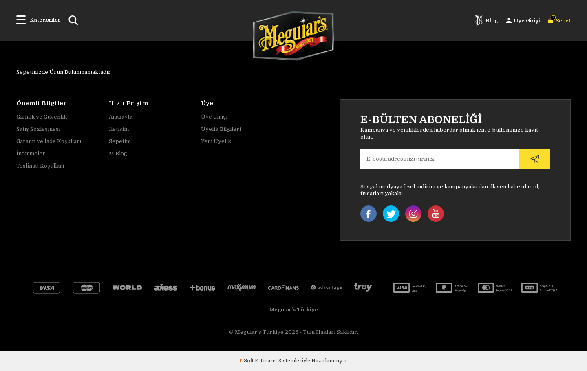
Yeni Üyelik (216, 141)
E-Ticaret (266, 361)
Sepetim (120, 141)
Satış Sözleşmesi (38, 129)
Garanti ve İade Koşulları (48, 141)
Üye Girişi (214, 117)
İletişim (119, 129)
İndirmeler (30, 153)
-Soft (246, 361)
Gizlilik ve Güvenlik (41, 117)
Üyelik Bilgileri (221, 129)
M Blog (118, 153)
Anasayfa (120, 117)
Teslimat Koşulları (40, 166)
